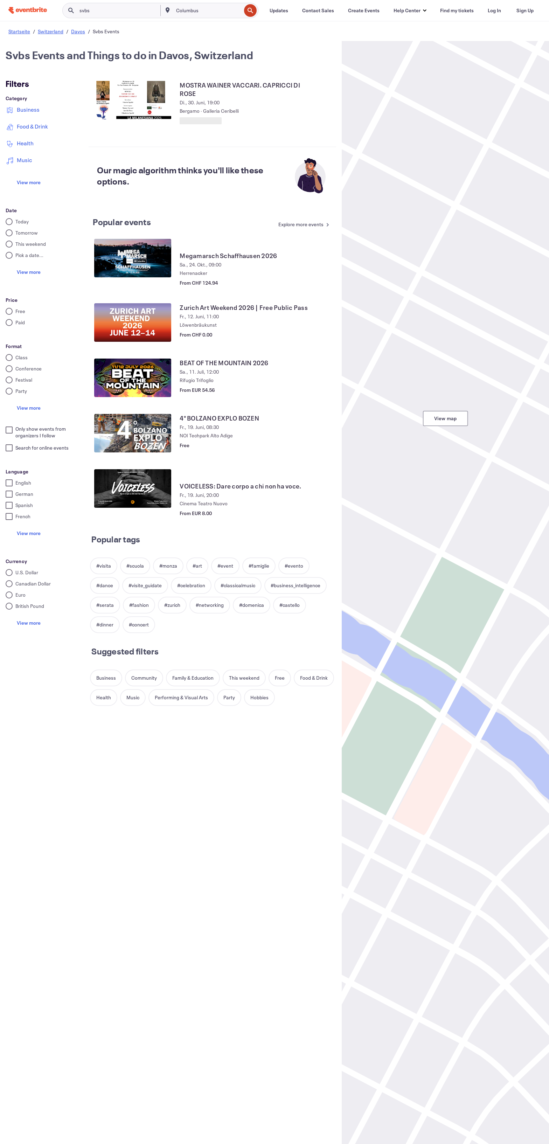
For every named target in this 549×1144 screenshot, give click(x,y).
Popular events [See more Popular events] (122, 222)
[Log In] (494, 11)
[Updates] (279, 11)
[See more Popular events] (302, 225)
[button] (410, 10)
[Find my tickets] (457, 11)
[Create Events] (363, 11)
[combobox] (208, 10)
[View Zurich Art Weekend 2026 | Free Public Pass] (132, 322)
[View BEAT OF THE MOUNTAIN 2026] (132, 378)
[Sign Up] (525, 11)
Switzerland (50, 31)
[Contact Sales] (318, 11)
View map (445, 418)
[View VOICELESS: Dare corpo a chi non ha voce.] (132, 488)
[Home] (27, 10)
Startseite (19, 31)
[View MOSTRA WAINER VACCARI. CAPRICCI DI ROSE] (132, 100)
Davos (78, 31)
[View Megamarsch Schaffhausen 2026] (132, 258)
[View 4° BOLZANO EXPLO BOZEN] (132, 433)
